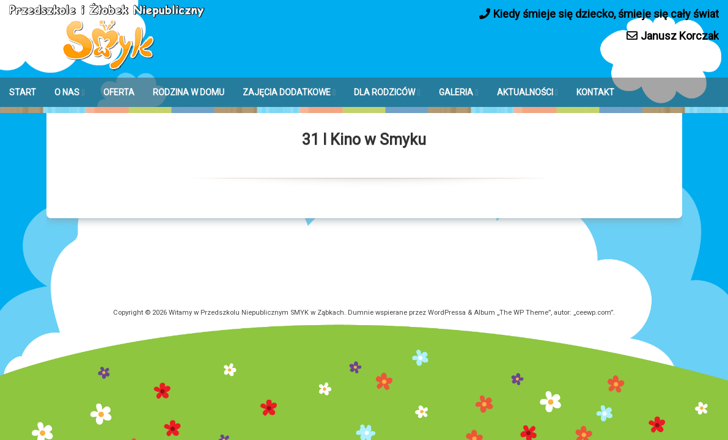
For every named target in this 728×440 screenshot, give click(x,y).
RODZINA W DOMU (188, 92)
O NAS (66, 92)
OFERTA (118, 92)
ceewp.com (593, 313)
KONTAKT (595, 92)
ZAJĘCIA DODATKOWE (287, 92)
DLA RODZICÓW (384, 92)
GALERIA (456, 92)
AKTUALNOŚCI (525, 92)
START (22, 92)
